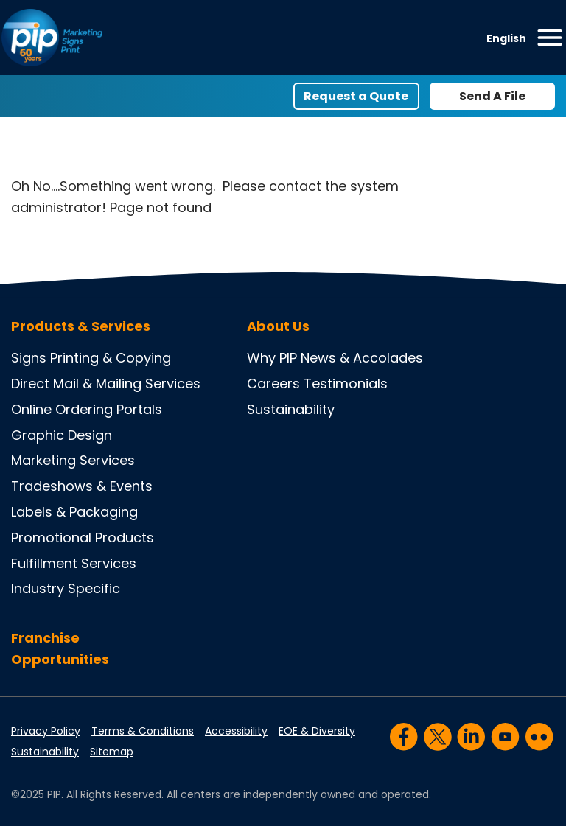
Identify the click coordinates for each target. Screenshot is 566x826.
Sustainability (291, 409)
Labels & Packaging (74, 512)
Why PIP (272, 358)
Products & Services (80, 326)
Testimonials (346, 383)
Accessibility (236, 731)
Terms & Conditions (142, 731)
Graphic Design (61, 435)
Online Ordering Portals (86, 409)
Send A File (492, 96)
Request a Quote (356, 96)
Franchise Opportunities (60, 648)
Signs (28, 358)
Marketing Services (73, 460)
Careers (273, 383)
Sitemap (111, 751)
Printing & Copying (110, 358)
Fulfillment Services (73, 563)
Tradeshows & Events (82, 486)
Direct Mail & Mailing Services (105, 383)
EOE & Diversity (317, 731)
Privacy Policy (45, 731)
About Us (278, 326)
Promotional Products (82, 537)
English (506, 38)
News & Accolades (362, 358)
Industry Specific (65, 588)
